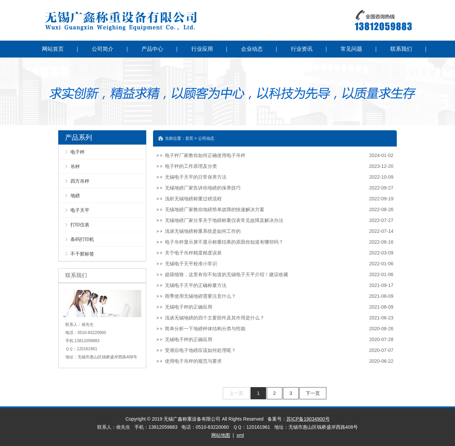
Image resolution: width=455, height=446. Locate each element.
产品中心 (152, 49)
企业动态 (252, 49)
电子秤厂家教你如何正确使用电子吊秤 (205, 155)
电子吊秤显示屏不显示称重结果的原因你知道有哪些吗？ (224, 242)
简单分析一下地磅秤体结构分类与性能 (205, 328)
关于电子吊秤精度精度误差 (193, 252)
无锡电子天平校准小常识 (191, 263)
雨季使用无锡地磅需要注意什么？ (200, 296)
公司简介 (102, 49)
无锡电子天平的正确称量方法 (195, 285)
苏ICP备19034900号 (308, 419)
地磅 (75, 195)
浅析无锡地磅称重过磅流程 (193, 198)
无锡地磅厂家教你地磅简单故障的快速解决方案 (214, 209)
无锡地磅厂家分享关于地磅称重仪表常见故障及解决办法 (224, 220)
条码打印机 (82, 239)
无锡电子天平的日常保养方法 (195, 177)
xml (240, 435)
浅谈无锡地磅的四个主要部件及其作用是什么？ (214, 317)
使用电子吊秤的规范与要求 (193, 361)
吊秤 (75, 166)
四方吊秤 (79, 181)
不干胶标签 (82, 254)
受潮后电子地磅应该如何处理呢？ (200, 350)
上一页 (236, 393)
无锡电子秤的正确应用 (188, 307)
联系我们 (401, 49)
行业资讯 (301, 49)
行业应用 (202, 49)
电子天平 (79, 210)
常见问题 (351, 49)
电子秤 (77, 152)
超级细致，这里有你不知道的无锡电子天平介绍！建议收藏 (226, 274)
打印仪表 (79, 224)
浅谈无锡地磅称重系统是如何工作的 (203, 231)
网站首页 (53, 49)
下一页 (313, 393)
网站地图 (220, 435)
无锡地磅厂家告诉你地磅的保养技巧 (203, 188)
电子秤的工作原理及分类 (191, 166)
